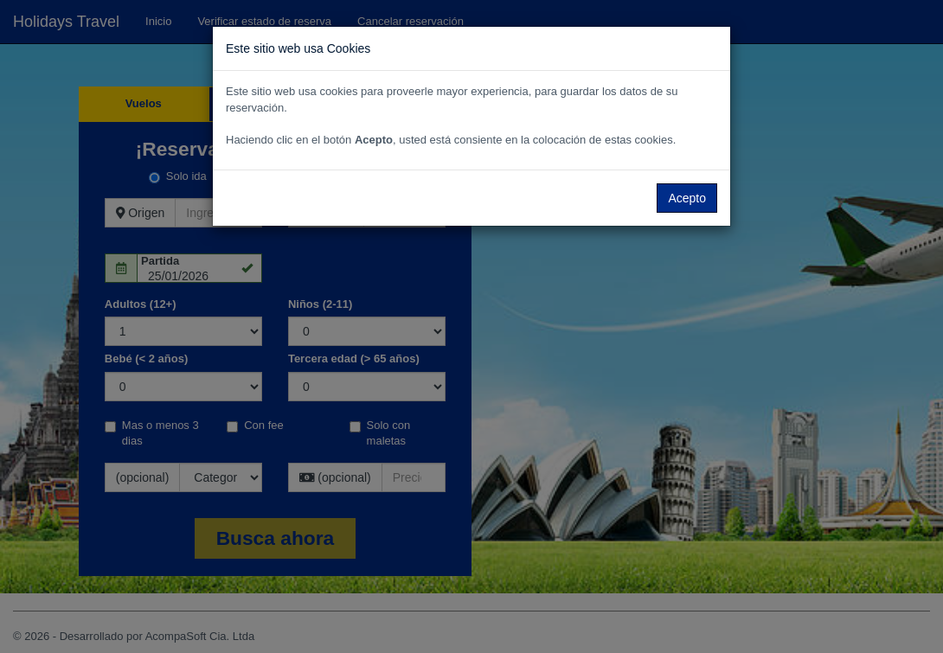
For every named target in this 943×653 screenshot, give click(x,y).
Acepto (687, 198)
